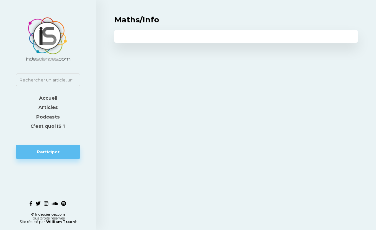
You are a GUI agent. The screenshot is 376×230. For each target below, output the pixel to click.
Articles (48, 107)
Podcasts (48, 117)
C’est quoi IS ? (48, 126)
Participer (48, 152)
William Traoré (61, 221)
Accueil (48, 98)
